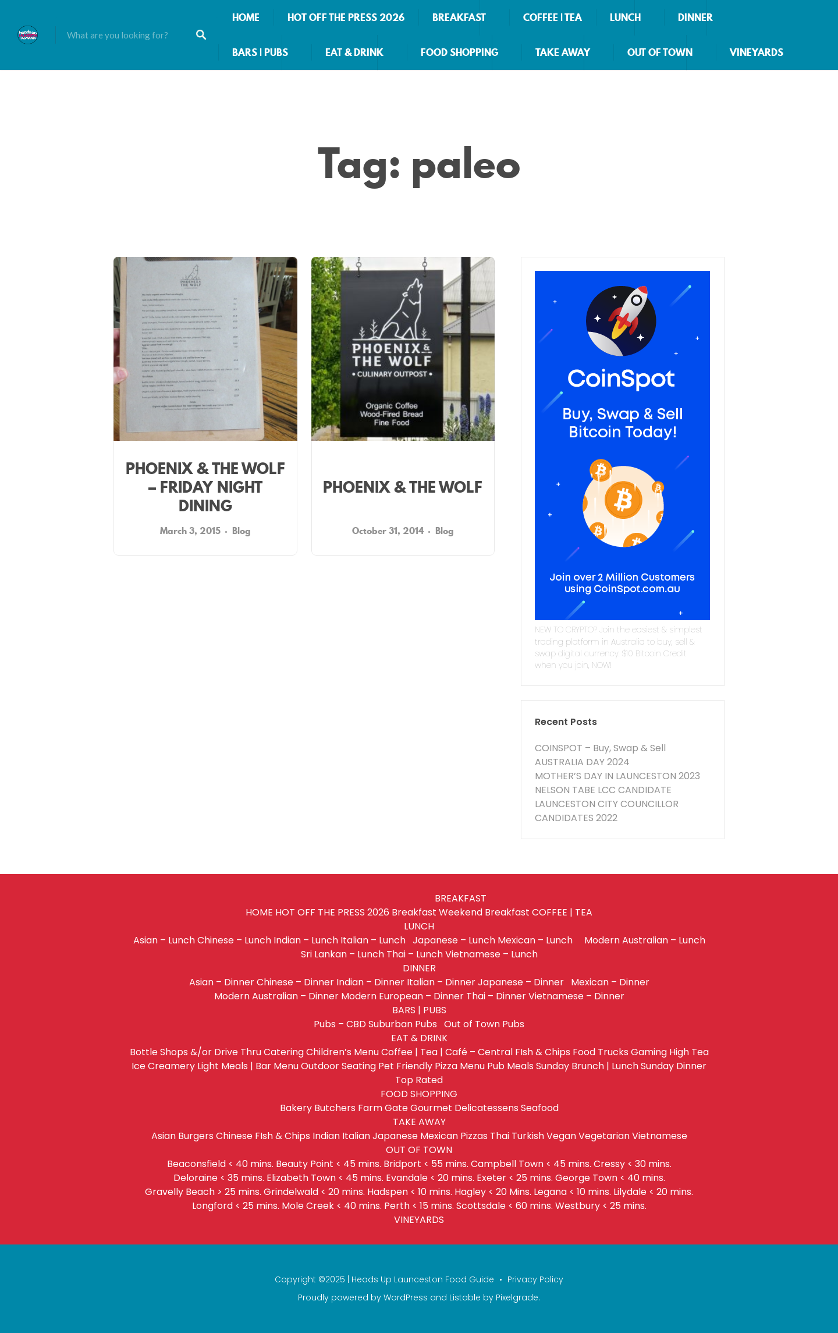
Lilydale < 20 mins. (653, 1191)
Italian (356, 1136)
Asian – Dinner (221, 982)
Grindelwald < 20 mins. (314, 1191)
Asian (163, 1136)
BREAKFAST (459, 17)
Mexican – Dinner (610, 982)
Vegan (561, 1136)
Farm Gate (383, 1108)
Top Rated (419, 1080)
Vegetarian (604, 1136)
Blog (241, 530)
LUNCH (625, 17)
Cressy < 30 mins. (633, 1164)
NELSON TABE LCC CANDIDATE (603, 790)
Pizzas (474, 1136)
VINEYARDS (756, 52)
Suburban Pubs (405, 1024)
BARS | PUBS (260, 52)
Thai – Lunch (414, 954)
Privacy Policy (535, 1279)
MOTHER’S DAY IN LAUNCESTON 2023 (617, 776)
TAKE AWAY (562, 52)
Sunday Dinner (673, 1066)
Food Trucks (600, 1052)
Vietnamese (659, 1136)
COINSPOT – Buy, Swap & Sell (600, 748)
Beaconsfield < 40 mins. (220, 1164)
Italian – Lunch (375, 940)
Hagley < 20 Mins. (492, 1191)
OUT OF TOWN (660, 52)
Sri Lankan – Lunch (342, 954)
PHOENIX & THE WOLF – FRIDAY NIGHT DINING (205, 487)
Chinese (234, 1136)
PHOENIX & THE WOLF (402, 487)
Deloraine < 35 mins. (218, 1178)
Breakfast (414, 912)
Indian (326, 1136)
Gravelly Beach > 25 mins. (203, 1191)
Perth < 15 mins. (419, 1205)
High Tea (689, 1052)
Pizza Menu (460, 1066)
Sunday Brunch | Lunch (587, 1066)
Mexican (439, 1136)
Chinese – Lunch (234, 940)
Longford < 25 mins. (235, 1205)
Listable (465, 1297)
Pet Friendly (405, 1066)
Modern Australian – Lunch (644, 940)
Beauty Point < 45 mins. (328, 1164)
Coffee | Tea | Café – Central (447, 1052)
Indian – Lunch (306, 940)
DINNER (695, 17)
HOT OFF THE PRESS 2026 (345, 17)
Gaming (649, 1052)
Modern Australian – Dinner (276, 996)
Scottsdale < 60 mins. (504, 1205)
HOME (246, 17)
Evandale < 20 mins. (430, 1178)
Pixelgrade (517, 1297)
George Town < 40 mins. (610, 1178)
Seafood (540, 1108)
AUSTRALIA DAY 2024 (582, 762)
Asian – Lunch (164, 940)
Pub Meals (510, 1066)
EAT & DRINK (354, 52)
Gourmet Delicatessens (464, 1108)
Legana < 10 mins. (572, 1191)
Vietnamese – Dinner (576, 996)
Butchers (335, 1108)
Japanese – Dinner (523, 982)
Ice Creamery (163, 1066)
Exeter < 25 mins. (515, 1178)
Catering (284, 1052)
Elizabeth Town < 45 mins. (325, 1178)
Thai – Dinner (496, 996)
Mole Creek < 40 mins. (332, 1205)
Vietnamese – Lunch (491, 954)
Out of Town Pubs (484, 1024)
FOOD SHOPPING (459, 52)
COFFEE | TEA (552, 17)
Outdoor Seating (338, 1066)
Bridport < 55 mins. (426, 1164)
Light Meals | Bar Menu (248, 1066)
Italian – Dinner (441, 982)
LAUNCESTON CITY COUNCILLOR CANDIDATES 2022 (607, 811)
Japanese (395, 1136)
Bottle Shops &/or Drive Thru (195, 1052)
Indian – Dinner (370, 982)
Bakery (296, 1108)
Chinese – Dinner (295, 982)
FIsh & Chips (542, 1052)
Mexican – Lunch (540, 940)
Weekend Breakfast (484, 912)
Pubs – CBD (340, 1024)
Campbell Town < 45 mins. (531, 1164)
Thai (499, 1136)
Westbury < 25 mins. (601, 1205)
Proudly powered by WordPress (363, 1297)
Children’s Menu (342, 1052)
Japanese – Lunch (454, 940)
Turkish (528, 1136)
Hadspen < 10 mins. (409, 1191)
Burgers (196, 1136)
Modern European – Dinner (402, 996)
